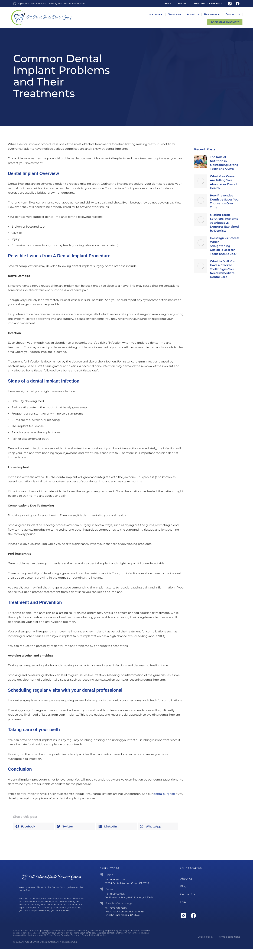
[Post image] (200, 161)
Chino (109, 875)
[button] (33, 826)
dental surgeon (164, 793)
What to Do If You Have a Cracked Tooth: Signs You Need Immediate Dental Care (222, 269)
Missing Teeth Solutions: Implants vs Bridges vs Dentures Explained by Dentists (224, 222)
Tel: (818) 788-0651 (115, 893)
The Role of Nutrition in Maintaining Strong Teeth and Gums (224, 162)
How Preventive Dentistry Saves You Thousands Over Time (224, 201)
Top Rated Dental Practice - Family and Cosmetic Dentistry (51, 3)
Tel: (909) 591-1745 (115, 879)
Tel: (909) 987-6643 (115, 908)
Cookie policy (205, 936)
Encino (109, 889)
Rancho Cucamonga (118, 903)
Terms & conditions (229, 936)
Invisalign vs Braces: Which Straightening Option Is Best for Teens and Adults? (224, 246)
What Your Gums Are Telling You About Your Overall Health (223, 182)
